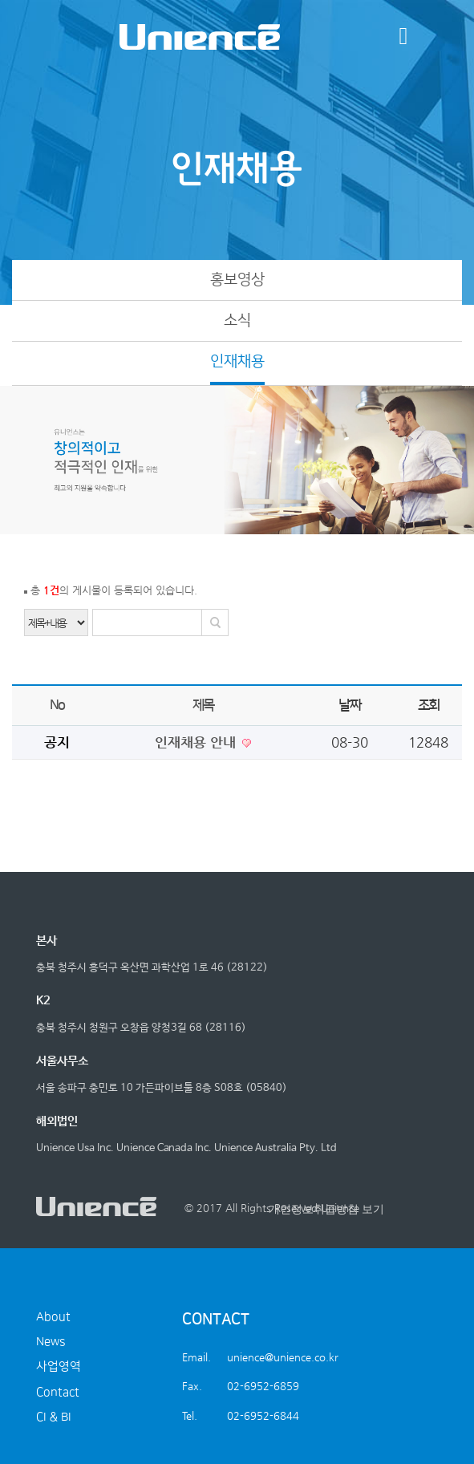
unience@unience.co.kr (282, 1357)
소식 (237, 320)
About (53, 1317)
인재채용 (237, 361)
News (50, 1341)
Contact (57, 1392)
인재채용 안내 (197, 742)
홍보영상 (237, 279)
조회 (429, 705)
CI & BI (53, 1417)
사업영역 (58, 1366)
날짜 (349, 705)
